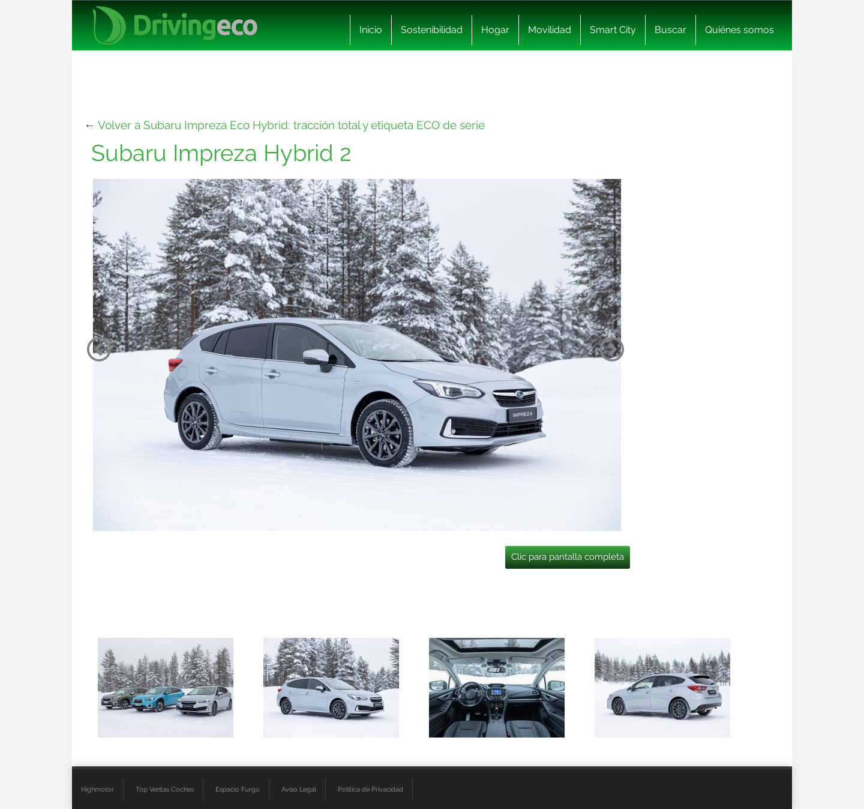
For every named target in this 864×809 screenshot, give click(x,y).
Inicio (370, 29)
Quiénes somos (739, 29)
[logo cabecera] (174, 25)
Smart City (613, 29)
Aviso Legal (298, 789)
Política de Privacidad (370, 789)
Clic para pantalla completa (567, 556)
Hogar (495, 29)
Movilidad (549, 29)
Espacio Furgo (237, 789)
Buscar (670, 29)
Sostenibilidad (432, 29)
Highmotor (97, 789)
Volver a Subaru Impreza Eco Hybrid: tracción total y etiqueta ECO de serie (291, 125)
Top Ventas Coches (165, 789)
